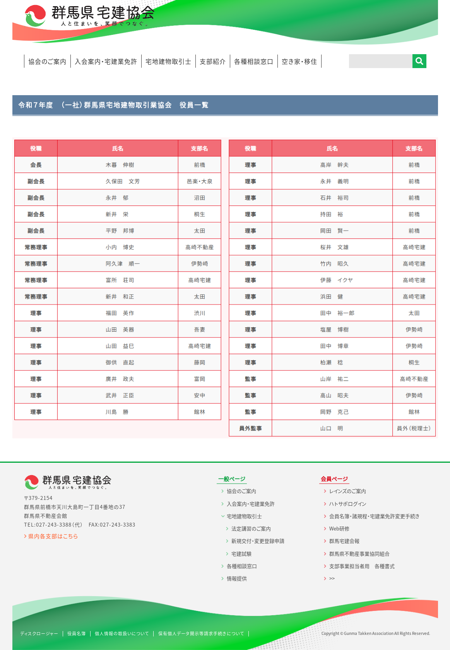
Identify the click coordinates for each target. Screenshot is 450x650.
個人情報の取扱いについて (122, 633)
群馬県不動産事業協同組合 (359, 553)
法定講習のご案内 (251, 528)
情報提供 (237, 578)
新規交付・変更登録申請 (257, 540)
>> (332, 578)
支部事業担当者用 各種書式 (362, 566)
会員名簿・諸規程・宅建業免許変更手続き (374, 516)
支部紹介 (213, 61)
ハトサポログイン (347, 503)
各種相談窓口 (254, 61)
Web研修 (339, 528)
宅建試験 (241, 553)
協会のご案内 (47, 61)
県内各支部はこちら (53, 536)
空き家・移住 (299, 61)
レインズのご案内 (347, 490)
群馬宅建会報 (344, 540)
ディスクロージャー (39, 633)
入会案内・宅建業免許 (106, 61)
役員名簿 (76, 633)
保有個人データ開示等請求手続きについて (201, 633)
